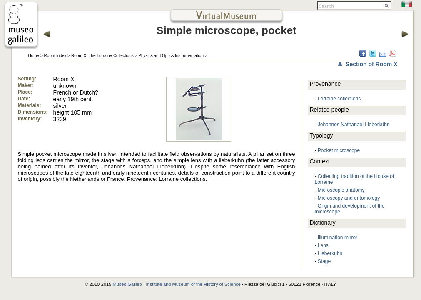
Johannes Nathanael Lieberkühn (354, 125)
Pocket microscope (339, 150)
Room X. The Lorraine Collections (102, 55)
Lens (323, 245)
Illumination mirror (337, 237)
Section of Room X (371, 64)
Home (34, 55)
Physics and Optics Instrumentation (171, 55)
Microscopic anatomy (341, 190)
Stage (324, 261)
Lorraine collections (339, 99)
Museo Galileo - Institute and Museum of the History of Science (176, 284)
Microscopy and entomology (349, 198)
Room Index (55, 55)
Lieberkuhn (330, 253)
